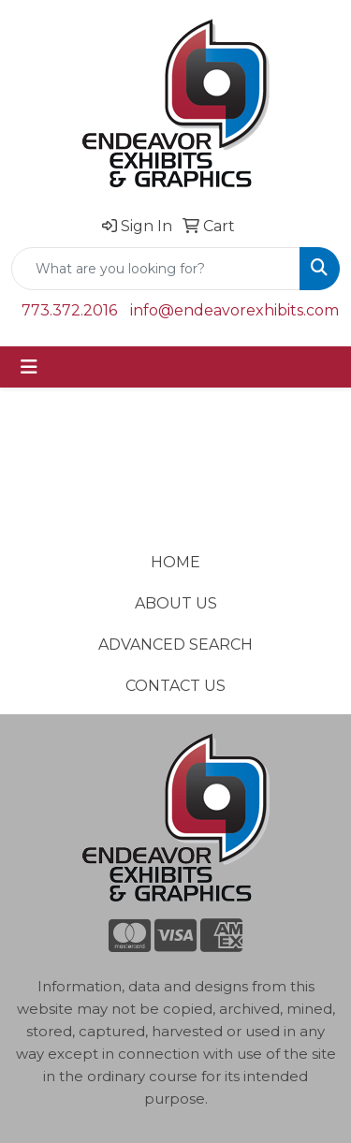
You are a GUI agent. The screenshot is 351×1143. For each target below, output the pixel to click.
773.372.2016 (69, 310)
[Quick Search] (155, 268)
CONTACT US (175, 686)
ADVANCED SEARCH (175, 644)
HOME (175, 562)
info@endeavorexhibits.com (234, 310)
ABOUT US (176, 603)
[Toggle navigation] (29, 367)
